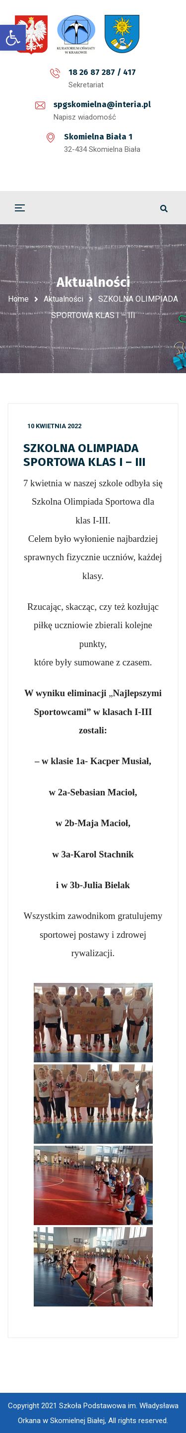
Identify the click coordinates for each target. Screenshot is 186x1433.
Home (18, 299)
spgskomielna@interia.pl (102, 104)
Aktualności (63, 299)
